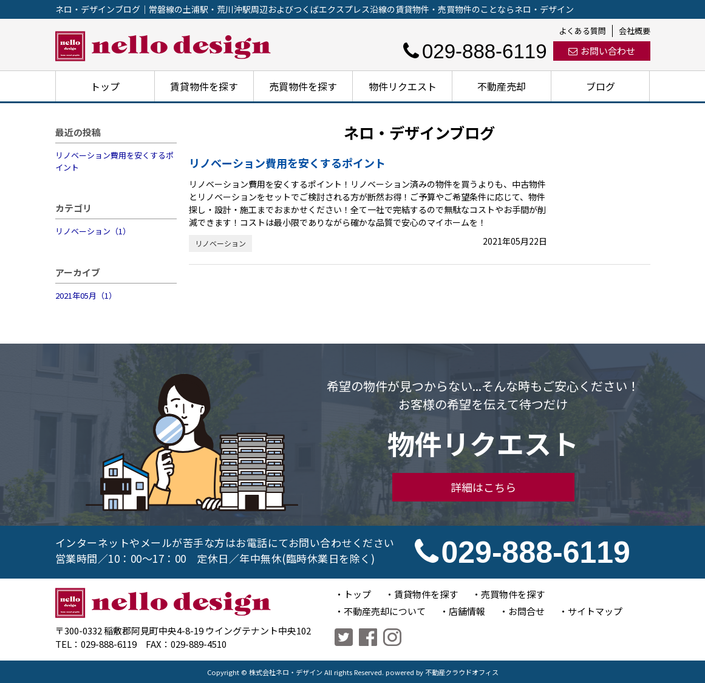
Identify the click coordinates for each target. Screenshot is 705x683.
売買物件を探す (303, 86)
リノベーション (220, 243)
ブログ (600, 86)
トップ (105, 86)
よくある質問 (582, 30)
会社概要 (634, 30)
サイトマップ (595, 611)
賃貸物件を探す (204, 86)
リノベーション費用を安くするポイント (114, 161)
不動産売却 (501, 86)
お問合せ (526, 611)
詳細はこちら (483, 487)
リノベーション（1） (93, 231)
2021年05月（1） (86, 295)
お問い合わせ (601, 50)
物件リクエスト (403, 86)
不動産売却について (385, 611)
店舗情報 (467, 611)
